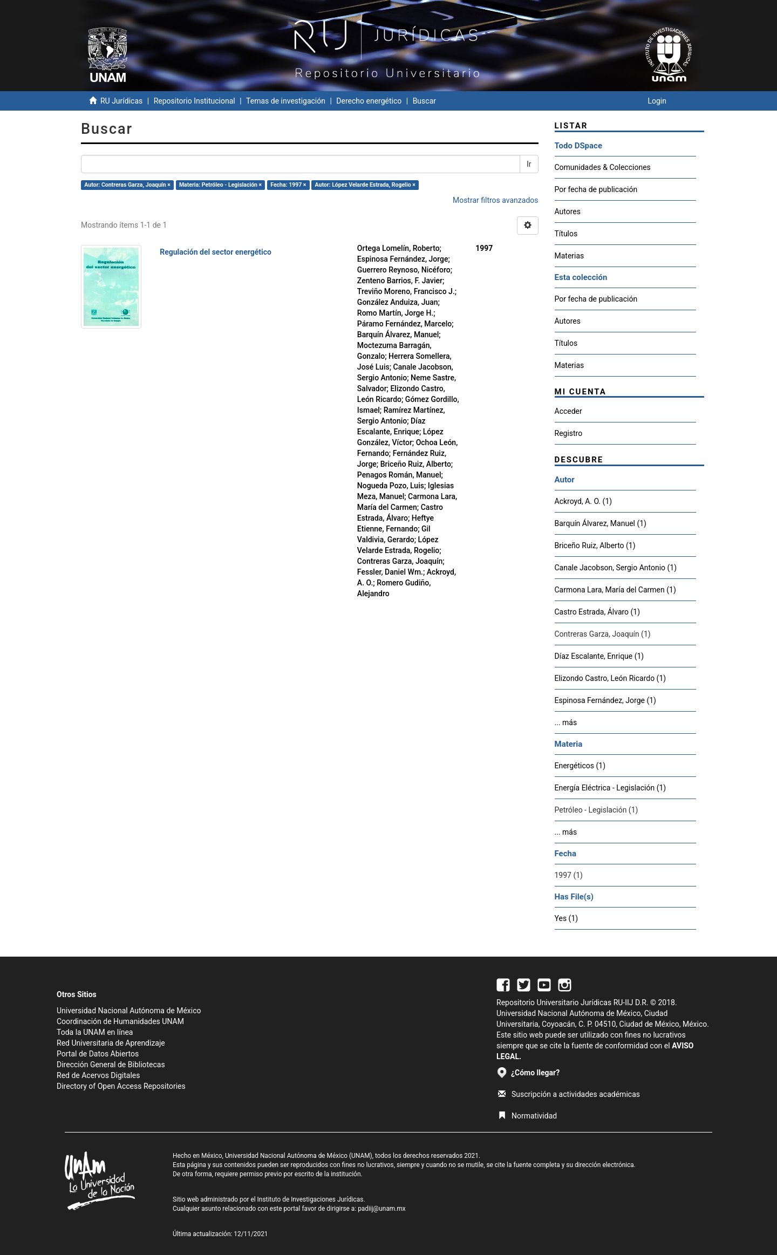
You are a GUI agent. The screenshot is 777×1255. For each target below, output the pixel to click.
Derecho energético (368, 101)
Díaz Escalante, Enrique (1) (599, 656)
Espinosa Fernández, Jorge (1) (605, 700)
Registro (569, 433)
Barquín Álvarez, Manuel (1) (600, 523)
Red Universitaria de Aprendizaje (111, 1043)
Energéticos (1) (580, 765)
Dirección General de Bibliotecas (111, 1064)
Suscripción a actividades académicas (569, 1094)
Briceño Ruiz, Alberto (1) (595, 545)
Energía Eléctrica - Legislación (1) (610, 787)
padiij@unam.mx (382, 1208)
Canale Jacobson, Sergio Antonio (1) (616, 567)
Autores (568, 211)
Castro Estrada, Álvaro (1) (597, 612)
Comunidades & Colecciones (603, 167)
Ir (529, 164)
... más (566, 722)
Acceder (568, 411)
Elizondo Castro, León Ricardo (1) (610, 678)
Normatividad (527, 1115)
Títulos (566, 233)
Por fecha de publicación (596, 189)
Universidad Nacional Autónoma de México (129, 1010)
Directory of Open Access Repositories (121, 1086)
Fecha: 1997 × (288, 184)
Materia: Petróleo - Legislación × (220, 184)
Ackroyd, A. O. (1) (583, 501)
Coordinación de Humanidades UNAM (120, 1021)
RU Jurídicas (121, 101)
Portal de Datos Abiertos (98, 1053)
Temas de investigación (285, 101)
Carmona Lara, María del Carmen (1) (615, 589)
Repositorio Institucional (194, 101)
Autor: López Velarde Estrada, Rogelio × (365, 184)
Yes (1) (566, 918)
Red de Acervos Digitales (98, 1075)
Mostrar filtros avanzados (496, 200)
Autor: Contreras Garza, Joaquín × (127, 184)
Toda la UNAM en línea (95, 1032)
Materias (569, 255)
